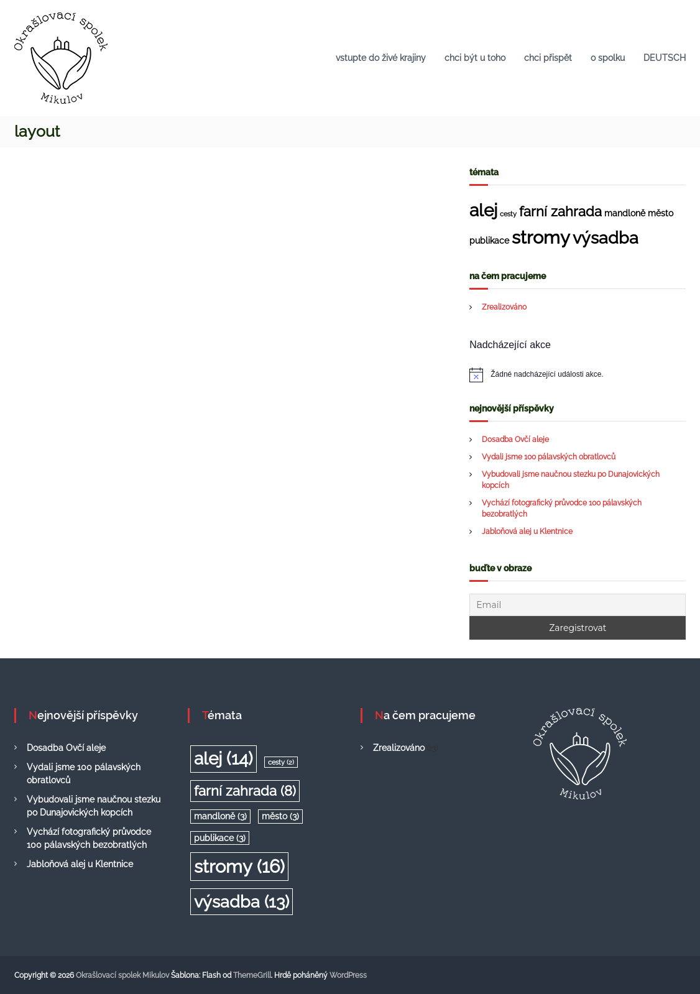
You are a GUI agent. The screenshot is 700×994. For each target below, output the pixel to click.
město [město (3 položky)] (660, 213)
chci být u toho (474, 58)
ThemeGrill (252, 975)
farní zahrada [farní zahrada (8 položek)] (560, 211)
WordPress (348, 975)
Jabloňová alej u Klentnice (527, 531)
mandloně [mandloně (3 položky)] (624, 213)
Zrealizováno (504, 307)
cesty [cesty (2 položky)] (508, 214)
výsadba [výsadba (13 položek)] (605, 237)
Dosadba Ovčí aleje (515, 439)
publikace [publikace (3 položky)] (489, 241)
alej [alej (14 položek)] (483, 210)
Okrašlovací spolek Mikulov (122, 975)
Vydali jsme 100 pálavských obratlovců (548, 457)
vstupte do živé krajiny (381, 58)
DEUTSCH (664, 58)
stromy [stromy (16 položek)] (541, 237)
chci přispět (548, 58)
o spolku (608, 58)
